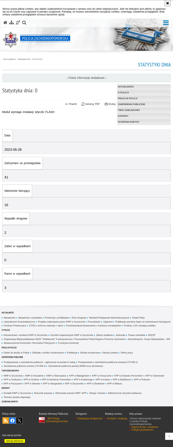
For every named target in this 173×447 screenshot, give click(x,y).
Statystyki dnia (24, 59)
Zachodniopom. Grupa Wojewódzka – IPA (149, 339)
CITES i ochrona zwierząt (42, 325)
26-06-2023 (37, 59)
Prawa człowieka (136, 335)
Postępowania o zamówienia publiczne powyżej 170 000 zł (108, 362)
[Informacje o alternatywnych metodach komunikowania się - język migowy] (18, 22)
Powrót (71, 104)
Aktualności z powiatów (30, 317)
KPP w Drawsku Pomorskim (128, 375)
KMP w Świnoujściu (56, 375)
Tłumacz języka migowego (17, 397)
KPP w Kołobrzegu (83, 379)
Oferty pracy (127, 352)
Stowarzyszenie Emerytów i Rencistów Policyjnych (29, 343)
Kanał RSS (5, 420)
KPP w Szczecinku (74, 383)
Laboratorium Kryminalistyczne (19, 321)
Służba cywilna (110, 352)
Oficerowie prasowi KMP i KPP (70, 393)
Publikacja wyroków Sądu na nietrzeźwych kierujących (142, 321)
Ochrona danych (10, 401)
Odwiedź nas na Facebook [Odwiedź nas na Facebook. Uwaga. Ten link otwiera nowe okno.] (12, 420)
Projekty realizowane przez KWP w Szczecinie (61, 321)
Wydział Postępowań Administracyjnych (109, 317)
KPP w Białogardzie (79, 375)
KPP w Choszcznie (102, 375)
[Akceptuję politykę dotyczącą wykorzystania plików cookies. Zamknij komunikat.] (168, 3)
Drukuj (110, 104)
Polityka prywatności (142, 429)
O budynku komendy (68, 343)
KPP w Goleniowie (155, 375)
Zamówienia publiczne (12, 356)
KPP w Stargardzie (52, 383)
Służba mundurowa (90, 352)
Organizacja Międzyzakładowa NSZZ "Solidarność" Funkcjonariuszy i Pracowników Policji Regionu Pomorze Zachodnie (64, 339)
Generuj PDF (90, 104)
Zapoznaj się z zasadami (144, 427)
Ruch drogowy (79, 317)
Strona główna (9, 59)
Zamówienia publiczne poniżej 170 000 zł (24, 366)
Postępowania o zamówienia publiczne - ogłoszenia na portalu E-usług (39, 362)
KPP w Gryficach (12, 379)
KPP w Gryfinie (31, 379)
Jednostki (120, 335)
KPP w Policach (142, 379)
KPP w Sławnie (32, 383)
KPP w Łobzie (103, 379)
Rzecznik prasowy (43, 393)
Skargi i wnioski (97, 393)
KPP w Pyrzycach (13, 383)
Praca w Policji (9, 347)
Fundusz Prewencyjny (15, 325)
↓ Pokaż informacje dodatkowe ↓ (86, 77)
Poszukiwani (94, 321)
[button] (166, 23)
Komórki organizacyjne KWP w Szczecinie (71, 335)
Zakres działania (104, 335)
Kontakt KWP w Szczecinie (17, 393)
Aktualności (8, 312)
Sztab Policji (138, 317)
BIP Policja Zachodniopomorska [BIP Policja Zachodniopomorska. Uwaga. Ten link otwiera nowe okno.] (57, 420)
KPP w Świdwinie (95, 383)
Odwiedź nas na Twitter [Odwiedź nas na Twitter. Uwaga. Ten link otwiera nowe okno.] (19, 420)
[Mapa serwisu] (11, 22)
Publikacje (72, 352)
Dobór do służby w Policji (16, 352)
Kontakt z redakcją (117, 418)
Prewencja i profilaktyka (57, 317)
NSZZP (151, 335)
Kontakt (6, 387)
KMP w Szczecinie (13, 375)
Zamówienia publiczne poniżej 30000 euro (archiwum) (75, 366)
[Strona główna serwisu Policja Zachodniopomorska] (5, 22)
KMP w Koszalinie (34, 375)
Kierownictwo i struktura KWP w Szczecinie (26, 335)
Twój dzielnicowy (10, 370)
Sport (60, 325)
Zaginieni (108, 321)
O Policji (6, 329)
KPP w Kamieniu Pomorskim (56, 379)
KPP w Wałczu (114, 383)
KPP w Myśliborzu (122, 379)
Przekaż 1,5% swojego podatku (140, 325)
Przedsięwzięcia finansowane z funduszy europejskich (93, 325)
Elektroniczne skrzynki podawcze (125, 393)
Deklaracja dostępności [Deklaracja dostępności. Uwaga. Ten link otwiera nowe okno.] (90, 418)
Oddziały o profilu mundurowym (48, 352)
